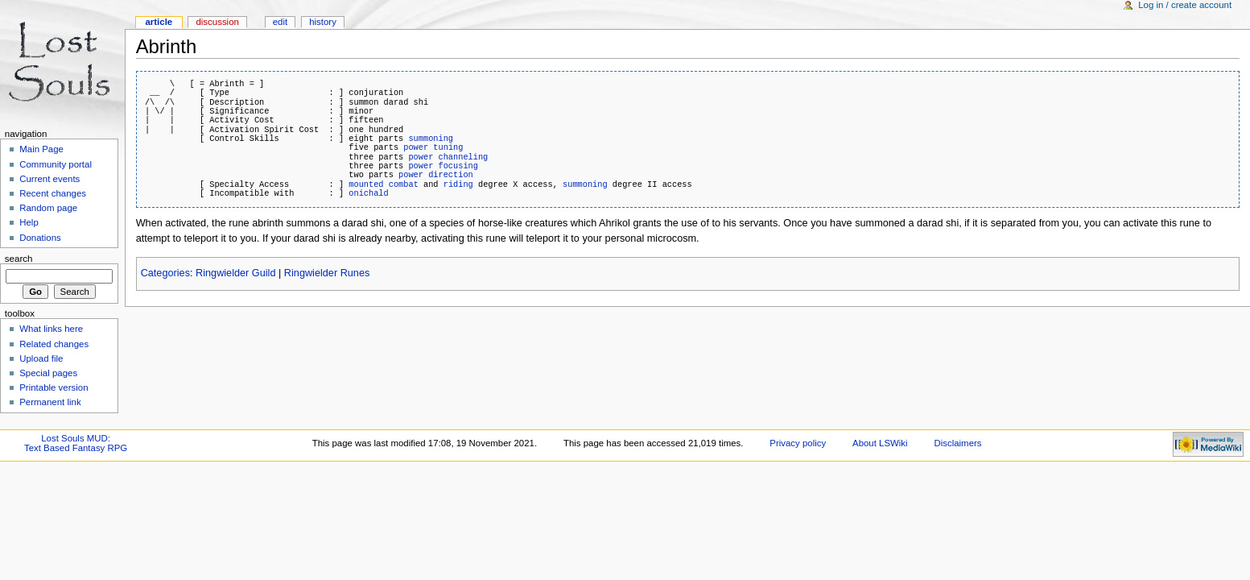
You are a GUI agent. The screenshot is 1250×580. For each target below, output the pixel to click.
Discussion (217, 22)
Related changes (54, 344)
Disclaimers (957, 443)
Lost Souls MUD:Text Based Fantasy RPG (75, 443)
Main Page (41, 149)
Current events (49, 179)
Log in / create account (1184, 5)
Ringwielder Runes (327, 273)
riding (458, 184)
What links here (51, 329)
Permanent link (49, 402)
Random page (48, 208)
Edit (280, 22)
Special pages (48, 373)
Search (19, 258)
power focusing (443, 166)
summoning (430, 138)
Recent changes (52, 193)
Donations (40, 237)
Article (158, 22)
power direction (435, 174)
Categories (165, 273)
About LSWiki (880, 443)
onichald (368, 193)
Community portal (55, 164)
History (322, 22)
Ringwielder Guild (235, 273)
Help (29, 222)
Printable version (53, 387)
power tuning (433, 147)
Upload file (41, 358)
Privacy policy (797, 443)
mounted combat (384, 184)
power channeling (448, 157)
